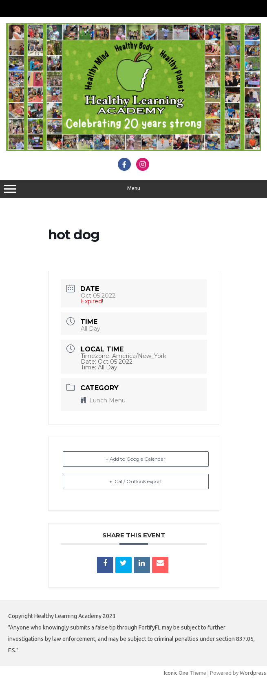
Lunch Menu (103, 400)
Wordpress (253, 673)
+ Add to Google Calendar (135, 459)
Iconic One (176, 673)
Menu (133, 189)
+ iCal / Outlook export (135, 481)
